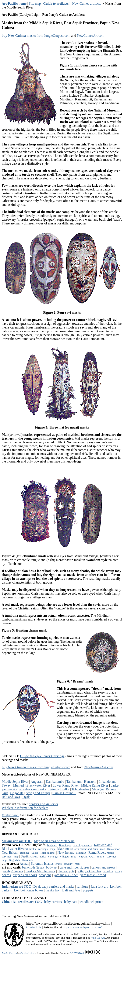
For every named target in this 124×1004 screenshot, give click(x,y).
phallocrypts (66, 871)
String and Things (38, 793)
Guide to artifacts (56, 3)
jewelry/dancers (83, 845)
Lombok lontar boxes (28, 890)
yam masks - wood (93, 875)
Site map (35, 3)
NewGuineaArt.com (90, 35)
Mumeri (18, 785)
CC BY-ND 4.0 (85, 952)
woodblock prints (91, 902)
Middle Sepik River (15, 781)
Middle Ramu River (94, 785)
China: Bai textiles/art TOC (22, 902)
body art (52, 845)
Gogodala (17, 793)
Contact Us (34, 927)
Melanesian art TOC (17, 841)
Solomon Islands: (55, 863)
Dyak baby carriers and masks (53, 886)
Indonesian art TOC (16, 886)
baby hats (70, 902)
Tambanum (74, 781)
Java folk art (99, 886)
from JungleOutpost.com (36, 35)
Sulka (65, 789)
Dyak (26, 797)
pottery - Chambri (89, 871)
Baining (53, 789)
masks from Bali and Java (62, 890)
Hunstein (90, 781)
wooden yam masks (32, 789)
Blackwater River (38, 785)
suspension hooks (25, 875)
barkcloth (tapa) (33, 867)
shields (108, 871)
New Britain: (28, 852)
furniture (82, 886)
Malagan (98, 789)
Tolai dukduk (80, 789)
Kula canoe (113, 848)
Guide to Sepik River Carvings (42, 756)
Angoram (37, 781)
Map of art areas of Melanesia (54, 841)
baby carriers (53, 902)
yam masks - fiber (66, 875)
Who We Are (98, 937)
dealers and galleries (43, 804)
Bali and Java (11, 797)
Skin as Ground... (64, 793)
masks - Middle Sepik (40, 871)
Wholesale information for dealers (25, 808)
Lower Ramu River (66, 785)
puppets (88, 890)
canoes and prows (104, 867)
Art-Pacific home (14, 3)
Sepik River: (48, 856)
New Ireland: (71, 852)
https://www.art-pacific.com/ (82, 927)
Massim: (81, 848)
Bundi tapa (65, 845)
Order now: (10, 815)
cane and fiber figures (74, 867)
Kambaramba (55, 781)
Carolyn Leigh (27, 953)
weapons (45, 875)
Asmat (24, 863)
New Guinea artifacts (86, 3)
